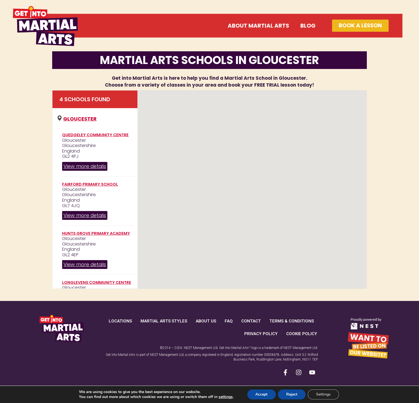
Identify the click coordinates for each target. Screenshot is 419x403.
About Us (206, 321)
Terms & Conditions (291, 321)
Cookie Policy (301, 333)
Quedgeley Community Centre (95, 135)
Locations (120, 321)
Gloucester (80, 118)
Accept (261, 394)
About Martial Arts (258, 26)
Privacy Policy (261, 333)
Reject (291, 394)
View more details (84, 166)
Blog (307, 26)
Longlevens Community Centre (96, 282)
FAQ (229, 321)
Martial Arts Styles (163, 321)
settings (226, 396)
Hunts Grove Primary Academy (96, 233)
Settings (323, 394)
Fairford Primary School (90, 184)
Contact (251, 321)
